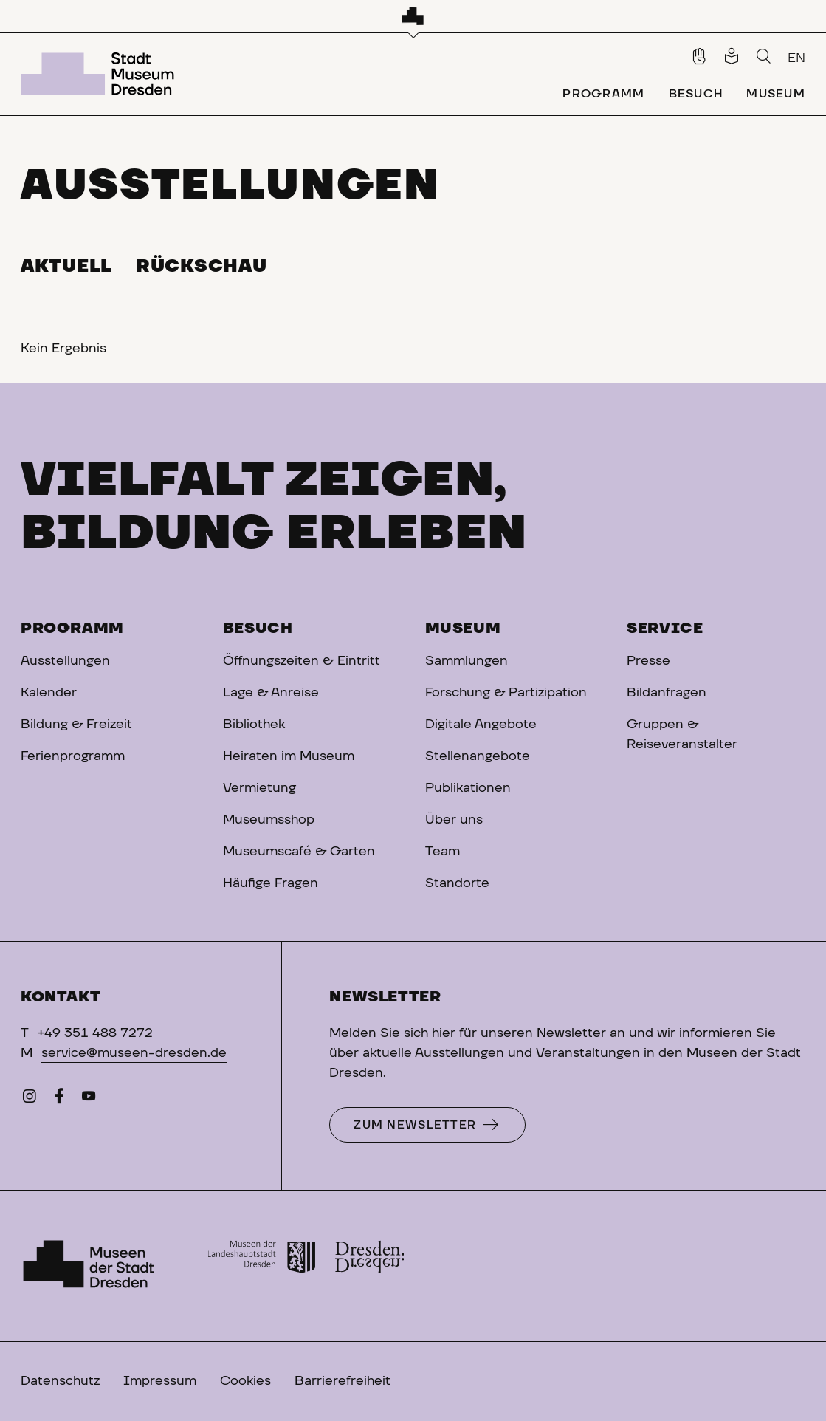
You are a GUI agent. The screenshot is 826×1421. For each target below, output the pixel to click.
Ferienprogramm (73, 756)
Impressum (159, 1381)
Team (442, 851)
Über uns (454, 819)
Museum (463, 628)
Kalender (49, 692)
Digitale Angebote (481, 724)
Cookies (245, 1381)
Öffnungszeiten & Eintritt (301, 661)
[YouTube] (88, 1099)
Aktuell (66, 266)
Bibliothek (254, 724)
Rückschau (201, 266)
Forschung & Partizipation (506, 692)
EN (796, 58)
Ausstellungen (65, 661)
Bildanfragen (666, 692)
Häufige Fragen (270, 883)
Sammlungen (466, 661)
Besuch (258, 628)
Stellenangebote (477, 756)
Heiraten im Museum (288, 756)
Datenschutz (60, 1381)
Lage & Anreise (271, 692)
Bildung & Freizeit (76, 724)
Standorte (457, 883)
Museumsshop (268, 819)
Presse (648, 661)
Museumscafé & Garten (299, 851)
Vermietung (259, 788)
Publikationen (468, 788)
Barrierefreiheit (342, 1381)
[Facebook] (59, 1099)
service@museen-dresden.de (134, 1053)
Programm (72, 628)
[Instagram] (29, 1099)
